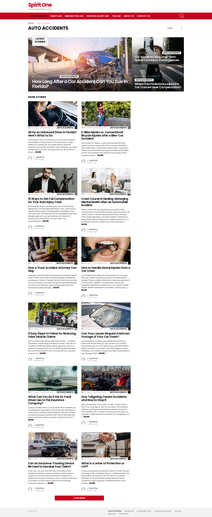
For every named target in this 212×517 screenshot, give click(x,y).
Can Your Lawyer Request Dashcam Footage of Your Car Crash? (105, 335)
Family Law (56, 16)
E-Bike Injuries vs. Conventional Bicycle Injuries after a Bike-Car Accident (102, 135)
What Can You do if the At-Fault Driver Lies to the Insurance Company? (49, 400)
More (38, 152)
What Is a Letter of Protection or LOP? (102, 464)
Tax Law (116, 16)
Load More (79, 498)
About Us (129, 16)
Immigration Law (74, 16)
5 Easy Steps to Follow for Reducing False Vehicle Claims (52, 335)
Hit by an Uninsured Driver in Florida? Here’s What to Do (52, 133)
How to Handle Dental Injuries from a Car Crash (105, 269)
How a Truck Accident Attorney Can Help (52, 269)
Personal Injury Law (98, 16)
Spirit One (40, 5)
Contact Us (143, 16)
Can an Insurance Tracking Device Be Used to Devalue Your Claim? (51, 464)
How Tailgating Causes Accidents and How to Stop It (104, 398)
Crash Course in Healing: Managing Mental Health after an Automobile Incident (104, 202)
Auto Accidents (38, 16)
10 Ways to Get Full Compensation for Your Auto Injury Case (51, 200)
